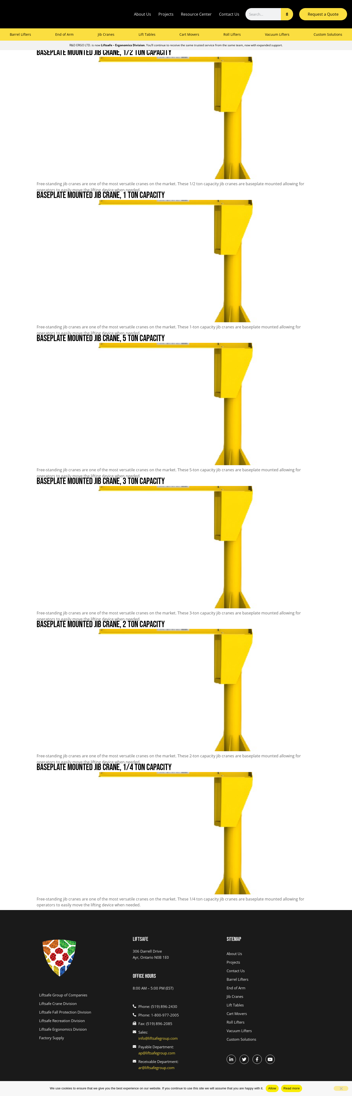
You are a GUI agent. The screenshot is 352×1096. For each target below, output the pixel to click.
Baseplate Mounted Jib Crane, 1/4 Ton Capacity (104, 767)
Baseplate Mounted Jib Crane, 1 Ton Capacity (101, 195)
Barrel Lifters (20, 34)
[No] (341, 1088)
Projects (166, 14)
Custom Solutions (328, 34)
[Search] (287, 14)
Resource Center (196, 14)
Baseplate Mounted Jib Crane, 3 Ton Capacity (101, 481)
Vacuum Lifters (277, 34)
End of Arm (64, 34)
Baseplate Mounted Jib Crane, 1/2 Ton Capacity (104, 52)
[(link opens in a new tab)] (82, 995)
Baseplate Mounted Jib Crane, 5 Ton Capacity (101, 338)
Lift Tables (147, 34)
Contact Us (229, 14)
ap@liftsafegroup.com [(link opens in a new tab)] (156, 1052)
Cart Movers (189, 34)
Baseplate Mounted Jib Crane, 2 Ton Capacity (101, 624)
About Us (142, 14)
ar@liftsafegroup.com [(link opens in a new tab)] (156, 1067)
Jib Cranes (106, 34)
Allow (272, 1088)
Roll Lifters (232, 34)
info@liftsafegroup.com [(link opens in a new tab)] (158, 1038)
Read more (292, 1088)
